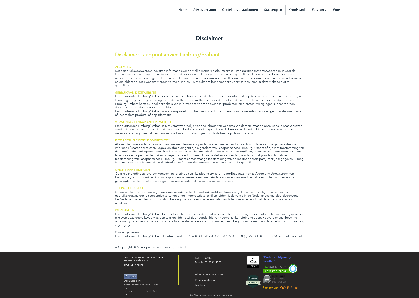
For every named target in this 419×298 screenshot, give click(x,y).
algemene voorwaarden (176, 181)
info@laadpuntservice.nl (285, 236)
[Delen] (130, 276)
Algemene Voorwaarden (272, 173)
